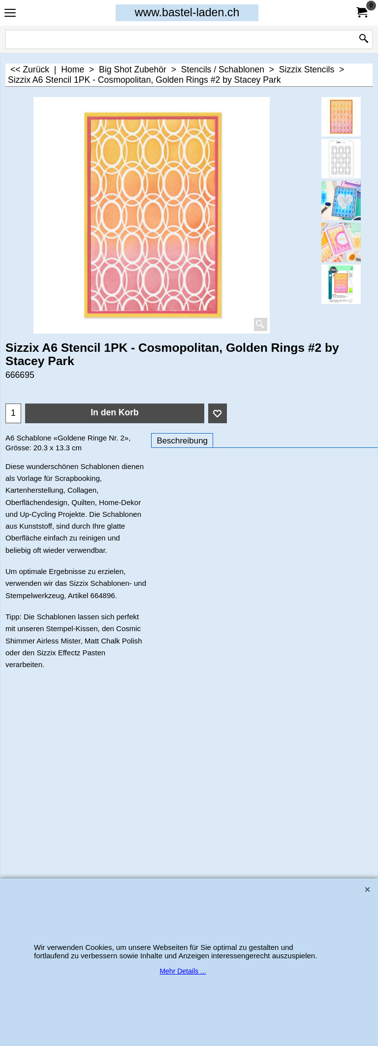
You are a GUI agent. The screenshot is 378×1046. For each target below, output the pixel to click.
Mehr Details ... (182, 971)
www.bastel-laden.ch (187, 12)
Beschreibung (182, 440)
